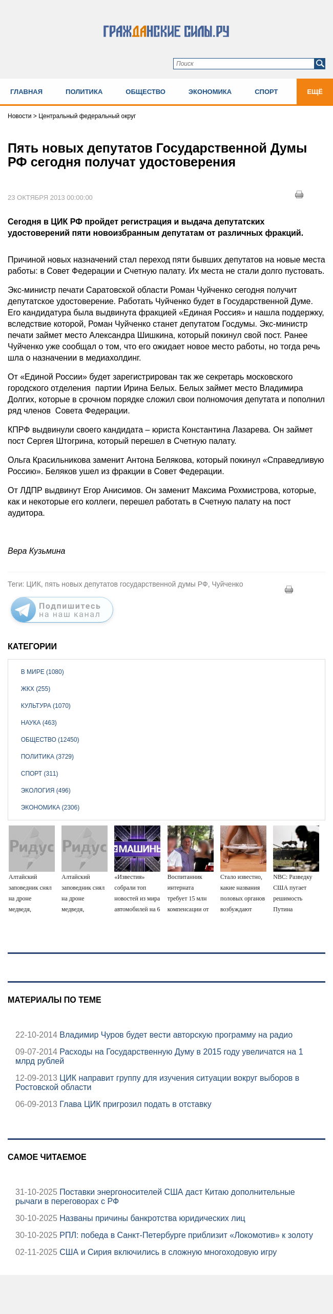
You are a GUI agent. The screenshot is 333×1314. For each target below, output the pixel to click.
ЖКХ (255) (35, 688)
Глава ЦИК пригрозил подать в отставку (134, 1104)
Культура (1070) (46, 705)
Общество (145, 92)
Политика (84, 92)
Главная (26, 92)
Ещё (315, 92)
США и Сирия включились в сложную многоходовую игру (167, 1252)
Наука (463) (39, 722)
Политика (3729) (47, 756)
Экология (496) (46, 790)
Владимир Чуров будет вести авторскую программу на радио (175, 1034)
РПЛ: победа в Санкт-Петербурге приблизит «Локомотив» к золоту (185, 1235)
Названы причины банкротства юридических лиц (151, 1218)
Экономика (210, 92)
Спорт (266, 92)
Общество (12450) (50, 739)
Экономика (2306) (50, 807)
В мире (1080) (42, 671)
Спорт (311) (39, 773)
